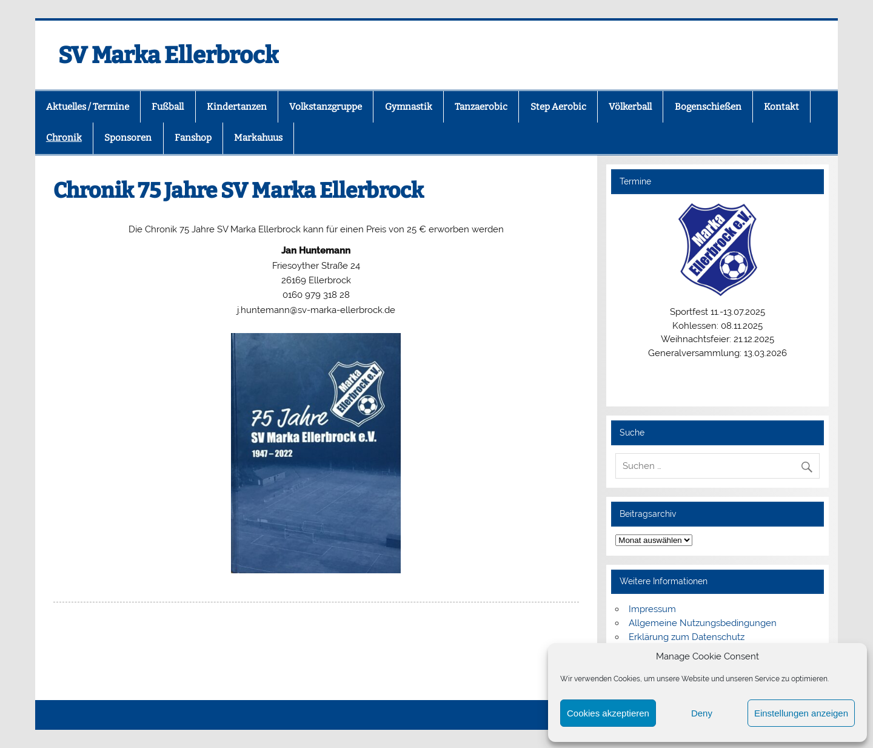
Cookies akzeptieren (608, 713)
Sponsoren (128, 137)
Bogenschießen (708, 106)
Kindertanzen (237, 106)
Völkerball (630, 106)
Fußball (168, 106)
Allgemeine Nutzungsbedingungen (703, 623)
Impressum (652, 609)
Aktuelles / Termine (87, 106)
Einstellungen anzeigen (801, 713)
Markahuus (258, 137)
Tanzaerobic (481, 106)
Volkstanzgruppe (325, 106)
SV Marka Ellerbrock (168, 55)
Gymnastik (408, 106)
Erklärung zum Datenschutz (686, 637)
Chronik (64, 137)
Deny (701, 713)
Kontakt (781, 106)
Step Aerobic (558, 106)
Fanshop (193, 137)
